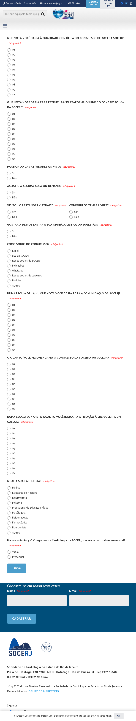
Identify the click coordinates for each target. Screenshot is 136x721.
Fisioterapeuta (20, 517)
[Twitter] (126, 3)
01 (13, 50)
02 (13, 54)
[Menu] (5, 25)
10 (13, 94)
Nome (17, 591)
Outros (16, 286)
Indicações (18, 266)
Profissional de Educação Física (30, 508)
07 (13, 79)
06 (13, 75)
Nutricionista (19, 527)
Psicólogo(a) (19, 513)
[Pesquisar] (43, 14)
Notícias (16, 280)
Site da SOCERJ (20, 256)
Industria (17, 503)
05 (13, 70)
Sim (14, 173)
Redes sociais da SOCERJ (26, 261)
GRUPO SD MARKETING (44, 691)
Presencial (18, 557)
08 (13, 84)
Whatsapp (17, 270)
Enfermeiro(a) (20, 498)
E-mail (15, 251)
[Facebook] (121, 3)
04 (13, 65)
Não (14, 178)
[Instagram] (131, 3)
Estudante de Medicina (24, 493)
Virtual (15, 552)
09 (13, 89)
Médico (16, 488)
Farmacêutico (20, 522)
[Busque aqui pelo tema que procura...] (25, 14)
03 (13, 59)
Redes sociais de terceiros (27, 275)
